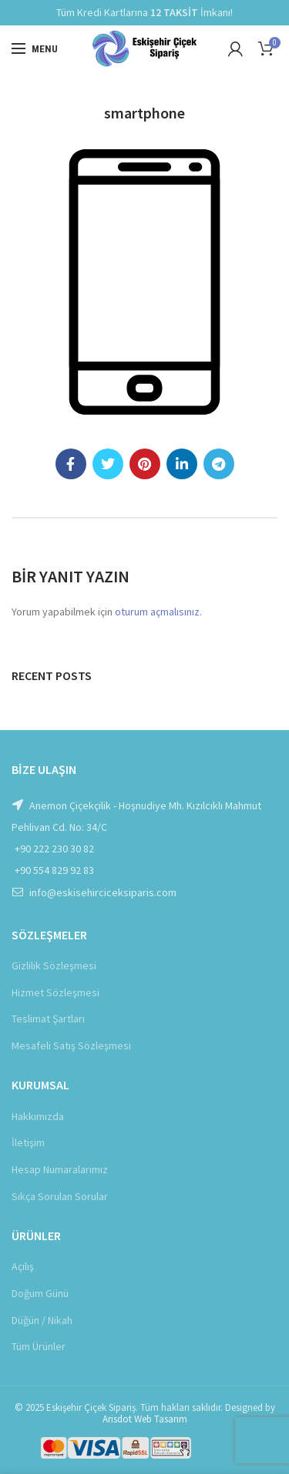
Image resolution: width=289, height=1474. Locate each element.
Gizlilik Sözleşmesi (54, 965)
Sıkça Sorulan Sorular (60, 1196)
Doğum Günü (40, 1293)
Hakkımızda (38, 1116)
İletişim (28, 1142)
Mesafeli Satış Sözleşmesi (71, 1045)
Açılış (23, 1266)
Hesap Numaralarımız (60, 1169)
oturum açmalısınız (157, 612)
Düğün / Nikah (42, 1320)
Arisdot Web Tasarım (144, 1419)
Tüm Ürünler (39, 1346)
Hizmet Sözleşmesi (55, 992)
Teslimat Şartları (48, 1018)
